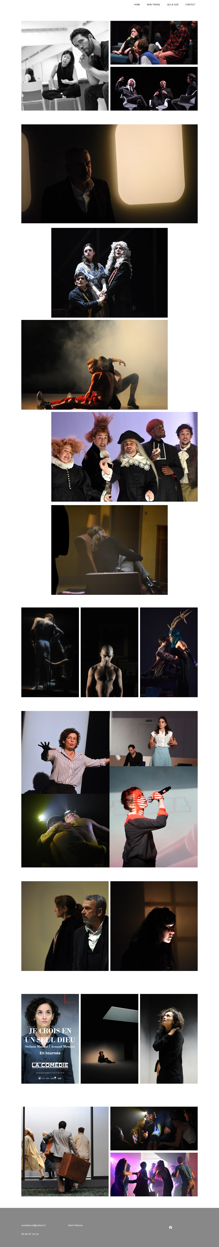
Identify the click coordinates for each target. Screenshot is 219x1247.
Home (137, 4)
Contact (190, 4)
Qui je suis (173, 4)
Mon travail (153, 4)
